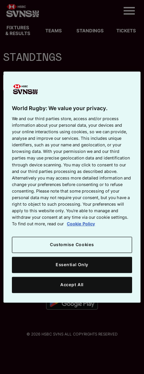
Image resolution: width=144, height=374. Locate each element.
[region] (71, 186)
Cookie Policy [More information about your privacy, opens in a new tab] (81, 223)
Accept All (72, 284)
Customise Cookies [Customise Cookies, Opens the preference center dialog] (72, 244)
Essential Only (72, 264)
